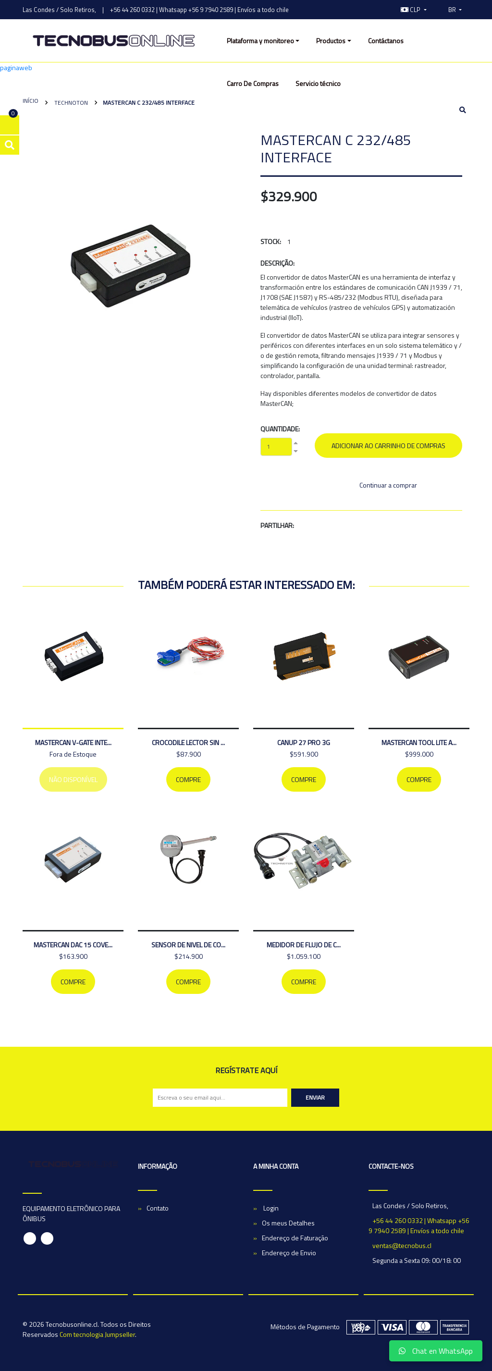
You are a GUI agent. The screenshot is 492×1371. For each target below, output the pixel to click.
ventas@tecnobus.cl (401, 1245)
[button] (413, 9)
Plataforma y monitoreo (260, 41)
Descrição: (277, 263)
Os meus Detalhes (288, 1223)
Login (270, 1208)
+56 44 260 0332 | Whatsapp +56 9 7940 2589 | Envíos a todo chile (199, 9)
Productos (330, 41)
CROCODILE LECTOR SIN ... (188, 742)
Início (30, 100)
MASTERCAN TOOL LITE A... (418, 742)
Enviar (315, 1097)
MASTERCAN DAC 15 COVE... (73, 945)
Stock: (270, 241)
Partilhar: (277, 525)
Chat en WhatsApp (436, 1351)
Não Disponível (73, 779)
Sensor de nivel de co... (188, 945)
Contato (158, 1208)
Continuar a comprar (388, 485)
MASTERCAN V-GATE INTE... (73, 742)
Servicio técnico (318, 83)
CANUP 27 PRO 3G (303, 742)
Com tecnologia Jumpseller (97, 1334)
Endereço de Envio (289, 1253)
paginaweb (16, 67)
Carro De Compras (253, 83)
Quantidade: (280, 429)
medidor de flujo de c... (304, 945)
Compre (188, 779)
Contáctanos (386, 41)
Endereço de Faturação (295, 1238)
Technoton (70, 102)
